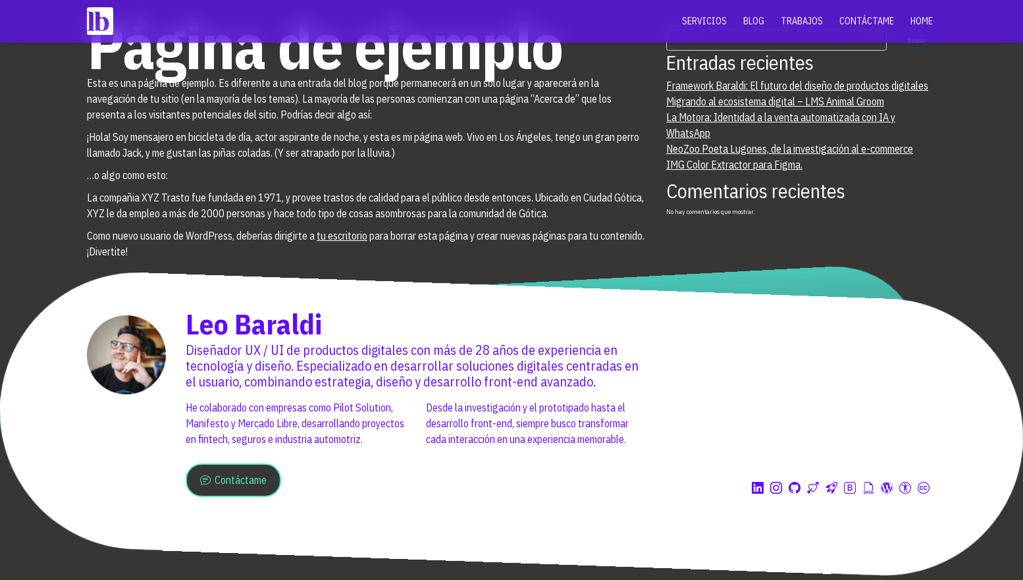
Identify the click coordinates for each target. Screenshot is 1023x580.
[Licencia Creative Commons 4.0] (924, 488)
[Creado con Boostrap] (850, 488)
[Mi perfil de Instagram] (776, 488)
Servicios (704, 21)
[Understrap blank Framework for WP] (831, 488)
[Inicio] (100, 21)
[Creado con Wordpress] (887, 488)
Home (921, 21)
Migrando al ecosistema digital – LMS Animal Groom (775, 101)
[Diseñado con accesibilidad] (905, 488)
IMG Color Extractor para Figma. (734, 164)
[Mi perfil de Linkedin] (758, 488)
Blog (753, 21)
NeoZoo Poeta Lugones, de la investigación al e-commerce (789, 148)
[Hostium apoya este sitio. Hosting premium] (813, 488)
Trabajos (802, 21)
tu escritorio (342, 235)
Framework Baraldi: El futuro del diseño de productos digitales (797, 85)
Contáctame (866, 21)
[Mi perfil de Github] (794, 488)
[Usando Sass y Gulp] (868, 488)
